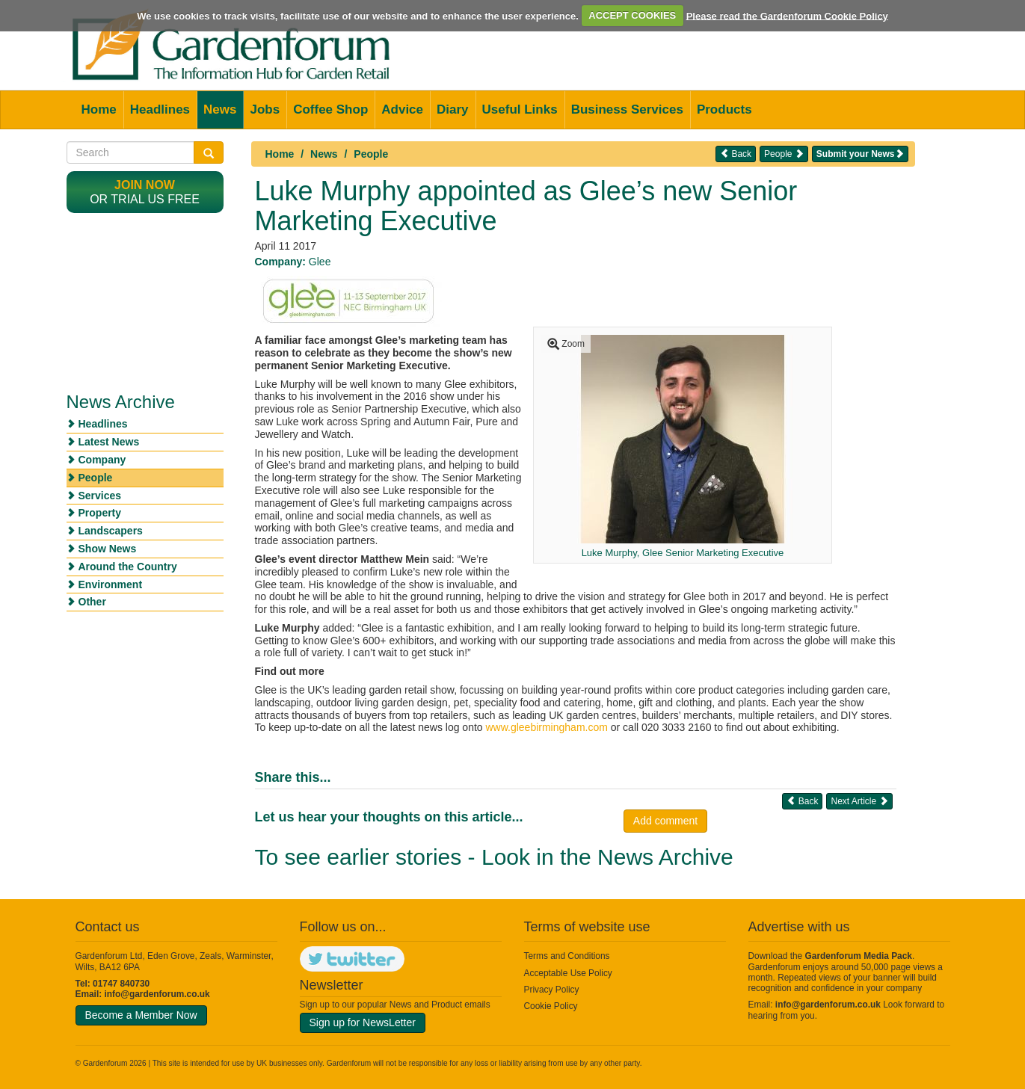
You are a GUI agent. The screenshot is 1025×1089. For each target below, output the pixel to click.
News (219, 109)
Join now (144, 185)
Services (100, 496)
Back (735, 153)
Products (724, 109)
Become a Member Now (141, 1015)
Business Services (627, 109)
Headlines (160, 109)
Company (102, 460)
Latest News (109, 442)
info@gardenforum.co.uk (157, 994)
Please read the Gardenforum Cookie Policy (787, 15)
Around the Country (128, 567)
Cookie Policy (551, 1006)
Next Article (859, 800)
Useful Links (520, 109)
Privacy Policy (551, 989)
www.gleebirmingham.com (546, 727)
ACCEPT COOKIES (632, 15)
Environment (111, 584)
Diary (453, 109)
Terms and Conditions (567, 956)
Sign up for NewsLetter (363, 1022)
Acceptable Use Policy (568, 973)
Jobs (265, 109)
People (371, 154)
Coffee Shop (330, 109)
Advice (402, 109)
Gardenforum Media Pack (858, 956)
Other (92, 602)
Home (99, 109)
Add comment (665, 821)
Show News (108, 549)
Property (100, 513)
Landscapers (111, 531)
